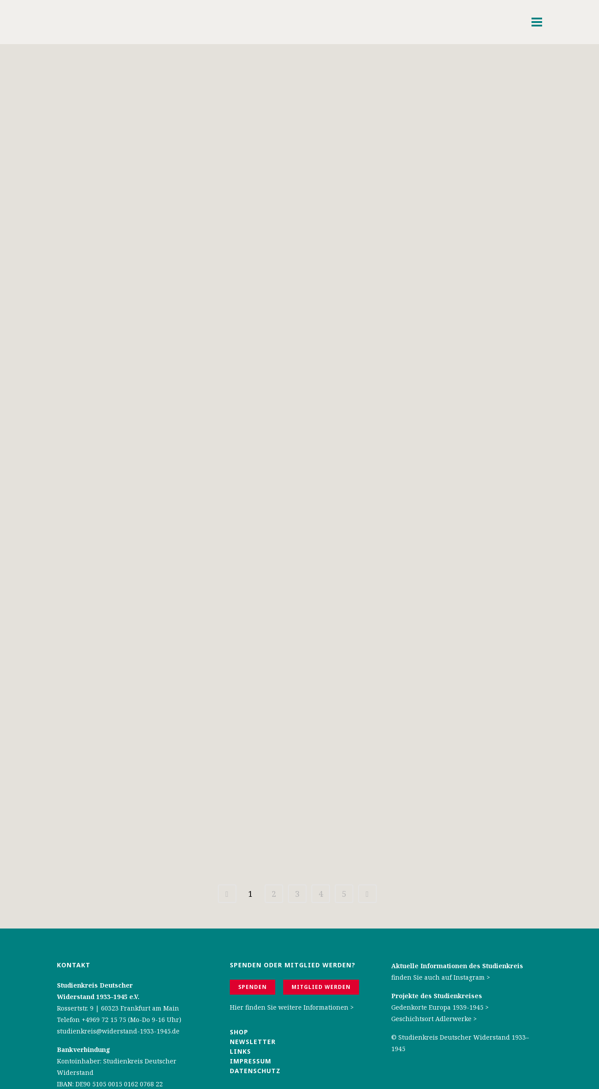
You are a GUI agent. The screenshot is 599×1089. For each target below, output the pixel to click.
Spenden (252, 936)
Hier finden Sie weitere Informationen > (292, 956)
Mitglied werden (321, 936)
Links (241, 1000)
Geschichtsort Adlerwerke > (434, 967)
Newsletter (253, 990)
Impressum (250, 1010)
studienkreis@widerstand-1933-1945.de (118, 980)
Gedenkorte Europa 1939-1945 (437, 956)
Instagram (469, 926)
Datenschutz (255, 1019)
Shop (239, 981)
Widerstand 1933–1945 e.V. (98, 945)
